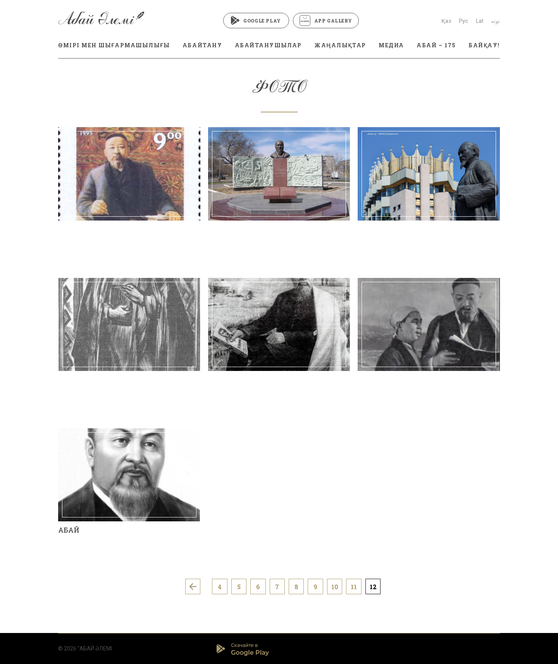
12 (373, 587)
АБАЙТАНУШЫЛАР (268, 45)
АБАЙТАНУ (202, 45)
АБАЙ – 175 (436, 45)
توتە (495, 21)
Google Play (256, 20)
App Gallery (326, 20)
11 (354, 587)
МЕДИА (391, 45)
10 (335, 587)
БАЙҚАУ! (484, 45)
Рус (463, 21)
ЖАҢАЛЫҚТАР (340, 45)
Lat (479, 21)
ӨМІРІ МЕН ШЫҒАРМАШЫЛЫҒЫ (114, 45)
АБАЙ (68, 530)
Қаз (446, 21)
